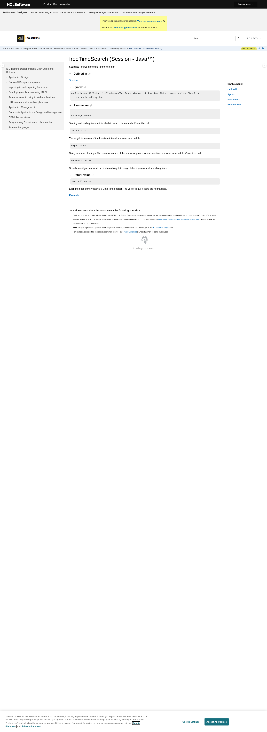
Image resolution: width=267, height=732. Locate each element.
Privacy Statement (130, 235)
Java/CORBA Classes (76, 48)
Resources (244, 4)
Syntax (231, 94)
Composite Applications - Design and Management (35, 112)
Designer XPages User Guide (103, 12)
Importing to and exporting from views (28, 87)
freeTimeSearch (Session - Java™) (145, 48)
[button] (5, 69)
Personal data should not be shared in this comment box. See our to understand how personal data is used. (120, 235)
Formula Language (19, 127)
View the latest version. (149, 21)
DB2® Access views (19, 117)
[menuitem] (58, 12)
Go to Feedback (248, 48)
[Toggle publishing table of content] (2, 65)
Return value (234, 104)
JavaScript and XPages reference (138, 12)
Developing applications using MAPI (28, 92)
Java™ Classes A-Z (98, 48)
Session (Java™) (118, 48)
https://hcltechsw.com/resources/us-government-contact (179, 222)
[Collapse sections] (259, 49)
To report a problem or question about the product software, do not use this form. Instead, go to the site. (123, 230)
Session (73, 80)
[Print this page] (263, 49)
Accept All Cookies (216, 723)
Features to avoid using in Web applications (32, 97)
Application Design (18, 77)
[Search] (238, 38)
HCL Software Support (161, 230)
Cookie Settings (190, 723)
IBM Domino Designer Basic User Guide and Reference (58, 12)
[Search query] (216, 38)
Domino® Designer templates (24, 82)
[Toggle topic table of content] (264, 65)
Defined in (232, 89)
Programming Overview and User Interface (31, 122)
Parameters (233, 99)
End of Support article (125, 27)
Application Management (22, 107)
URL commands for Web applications (28, 102)
